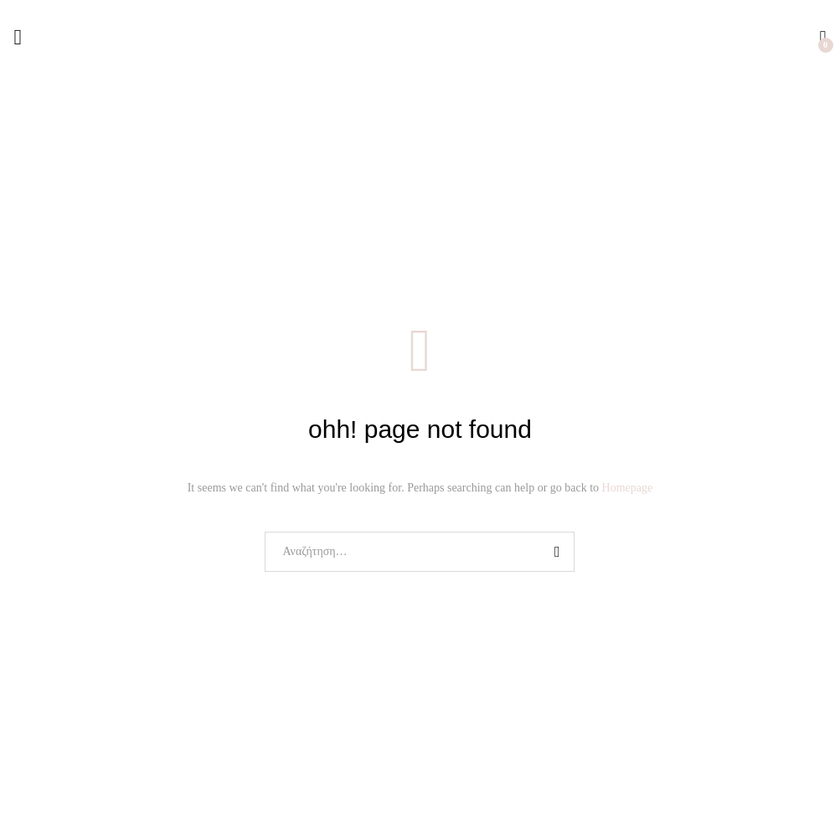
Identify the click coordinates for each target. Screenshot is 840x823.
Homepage (627, 487)
